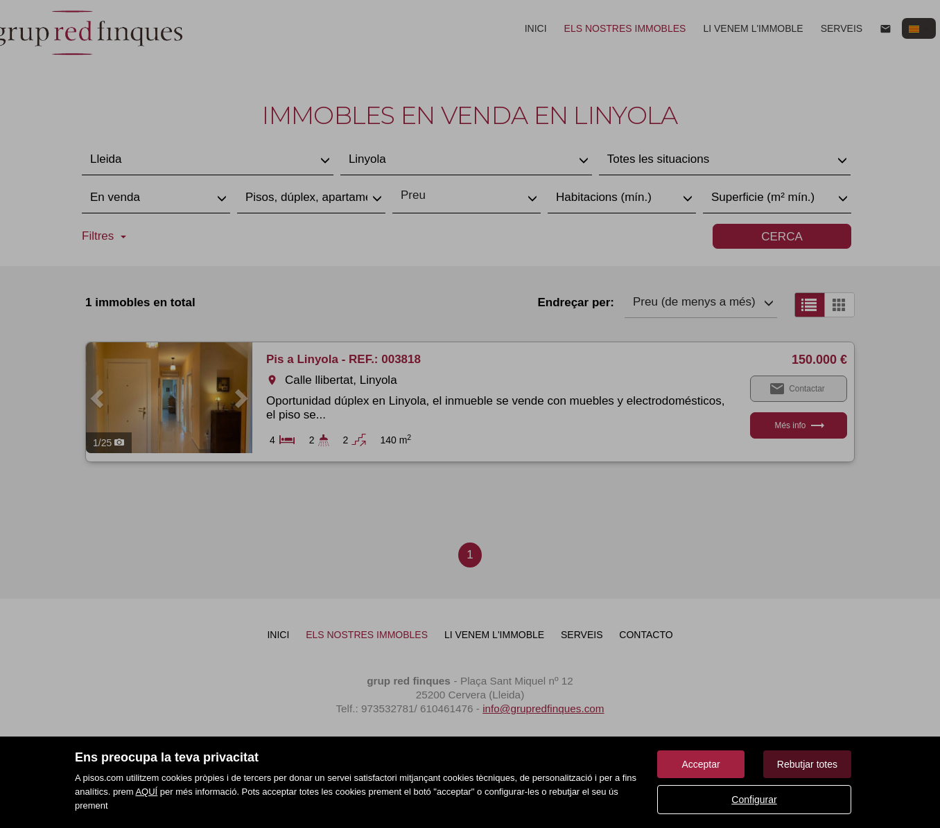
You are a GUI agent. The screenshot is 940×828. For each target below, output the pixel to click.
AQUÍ (146, 791)
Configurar (753, 799)
